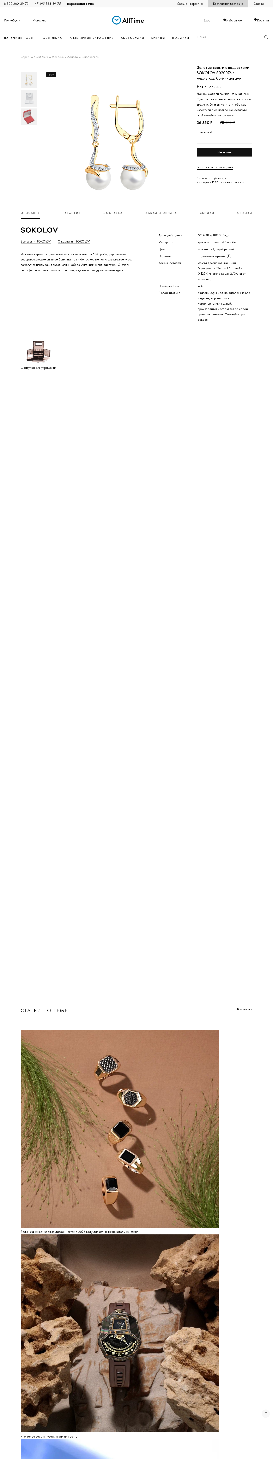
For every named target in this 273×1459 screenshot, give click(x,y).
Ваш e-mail (204, 132)
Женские (58, 57)
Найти (266, 37)
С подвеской (90, 57)
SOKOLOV (41, 57)
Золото (72, 57)
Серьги (25, 57)
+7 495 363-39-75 (48, 3)
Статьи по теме (44, 1010)
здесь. (120, 270)
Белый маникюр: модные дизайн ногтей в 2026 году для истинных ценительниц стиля (79, 1231)
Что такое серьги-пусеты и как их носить (49, 1436)
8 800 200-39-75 (16, 3)
